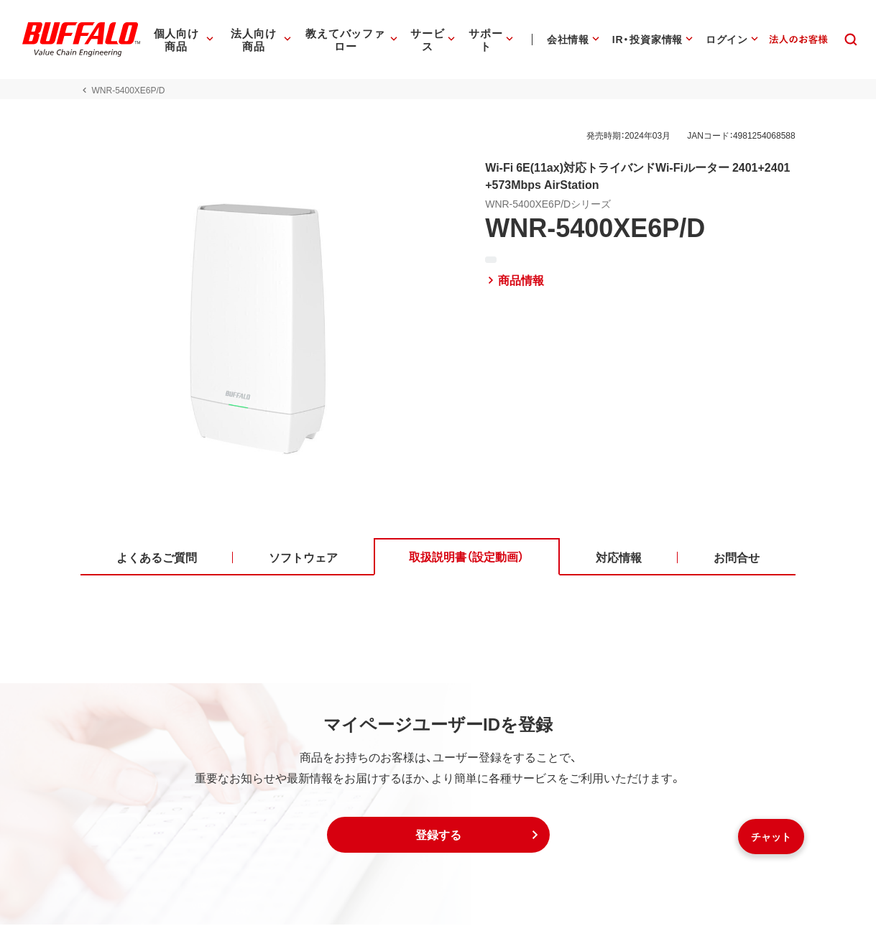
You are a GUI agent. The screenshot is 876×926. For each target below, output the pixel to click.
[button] (438, 836)
